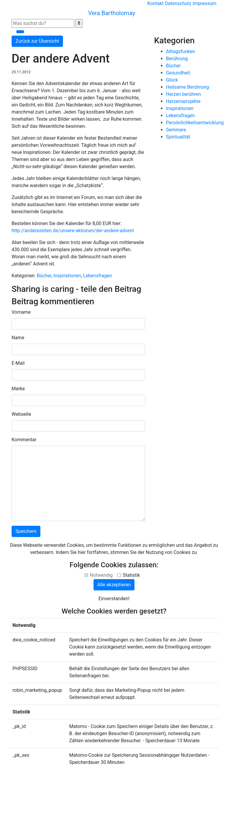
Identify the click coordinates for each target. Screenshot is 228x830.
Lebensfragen (97, 275)
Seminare (176, 130)
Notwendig (101, 575)
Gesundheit (178, 73)
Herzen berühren (183, 94)
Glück (172, 80)
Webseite (21, 414)
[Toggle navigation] (20, 31)
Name (18, 337)
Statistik (131, 575)
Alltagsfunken (180, 51)
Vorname (21, 312)
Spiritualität (178, 137)
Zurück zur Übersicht (37, 41)
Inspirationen (67, 275)
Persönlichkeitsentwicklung (195, 122)
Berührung (177, 58)
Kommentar (24, 439)
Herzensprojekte (183, 101)
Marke (18, 388)
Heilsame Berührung (187, 87)
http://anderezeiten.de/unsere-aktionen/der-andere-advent (73, 230)
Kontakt (155, 3)
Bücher (44, 275)
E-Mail (18, 363)
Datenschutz (178, 3)
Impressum (205, 3)
